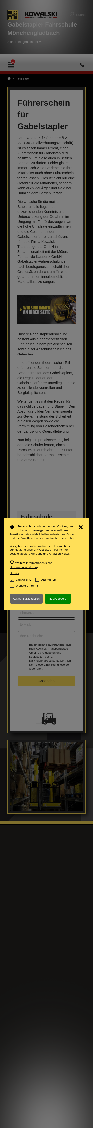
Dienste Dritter (24, 586)
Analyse (45, 580)
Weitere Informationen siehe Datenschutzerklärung (31, 565)
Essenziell (21, 580)
